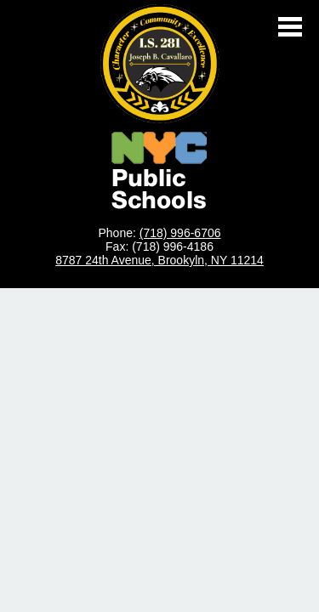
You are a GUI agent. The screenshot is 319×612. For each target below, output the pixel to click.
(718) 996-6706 (180, 233)
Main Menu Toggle (290, 27)
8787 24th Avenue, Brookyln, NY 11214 (159, 260)
